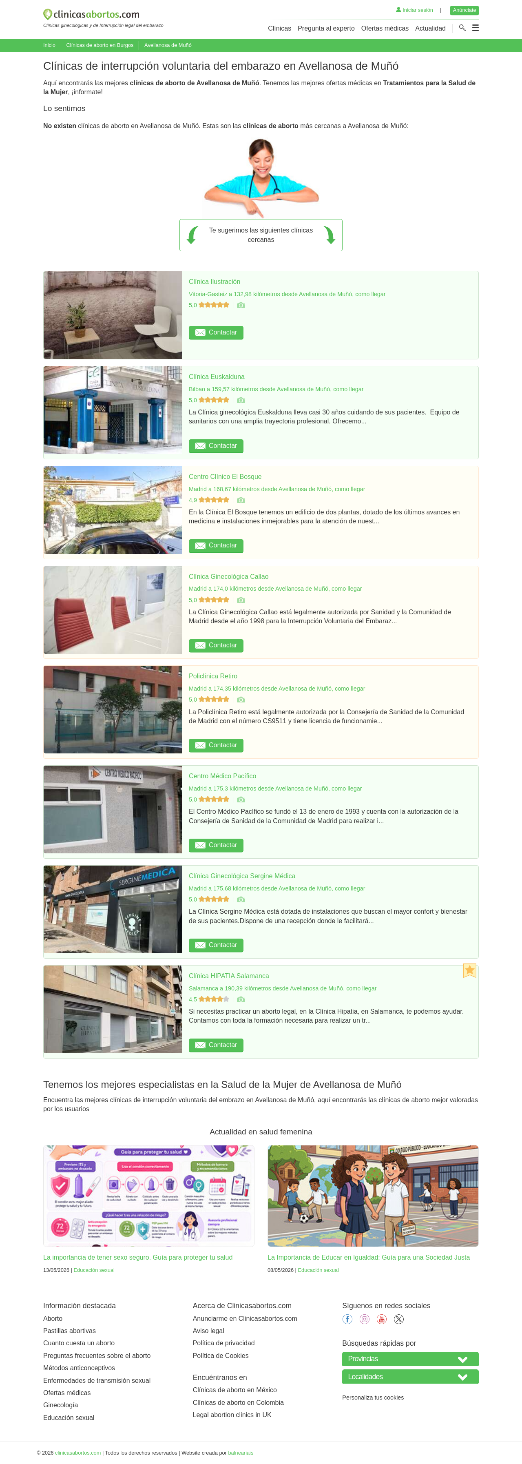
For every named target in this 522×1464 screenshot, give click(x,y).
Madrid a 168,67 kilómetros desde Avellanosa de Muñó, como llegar (277, 489)
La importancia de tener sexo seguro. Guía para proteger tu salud (137, 1257)
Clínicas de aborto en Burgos (99, 45)
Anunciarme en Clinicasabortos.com (245, 1318)
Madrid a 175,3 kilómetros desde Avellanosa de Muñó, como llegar (275, 788)
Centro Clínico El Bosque (225, 476)
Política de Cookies (221, 1355)
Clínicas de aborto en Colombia (238, 1402)
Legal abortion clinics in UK (232, 1414)
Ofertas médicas (385, 28)
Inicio (49, 45)
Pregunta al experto (326, 28)
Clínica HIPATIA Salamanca (229, 975)
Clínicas (279, 28)
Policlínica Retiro (213, 676)
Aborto (52, 1318)
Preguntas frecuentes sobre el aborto (96, 1355)
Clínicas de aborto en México (235, 1389)
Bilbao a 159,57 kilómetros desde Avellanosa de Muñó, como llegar (276, 389)
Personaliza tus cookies (373, 1397)
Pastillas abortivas (69, 1330)
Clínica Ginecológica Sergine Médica (242, 876)
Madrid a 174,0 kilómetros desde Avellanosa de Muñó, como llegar (275, 588)
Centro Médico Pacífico (222, 776)
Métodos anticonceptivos (79, 1367)
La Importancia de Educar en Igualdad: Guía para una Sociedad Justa (369, 1257)
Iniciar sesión (414, 10)
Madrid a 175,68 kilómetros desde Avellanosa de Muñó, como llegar (277, 888)
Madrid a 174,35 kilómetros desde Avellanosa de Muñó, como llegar (277, 688)
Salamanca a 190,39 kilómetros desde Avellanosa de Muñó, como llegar (283, 988)
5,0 (210, 305)
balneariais (240, 1453)
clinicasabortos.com (78, 1453)
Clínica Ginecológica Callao (229, 576)
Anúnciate (464, 10)
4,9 (210, 500)
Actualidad (430, 28)
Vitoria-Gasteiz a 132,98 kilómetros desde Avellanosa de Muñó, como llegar (287, 294)
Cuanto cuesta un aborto (79, 1343)
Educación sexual (93, 1270)
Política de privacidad (224, 1343)
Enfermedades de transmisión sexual (96, 1380)
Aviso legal (208, 1330)
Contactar (216, 332)
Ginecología (60, 1405)
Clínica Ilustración (214, 281)
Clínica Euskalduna (217, 376)
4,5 (210, 999)
